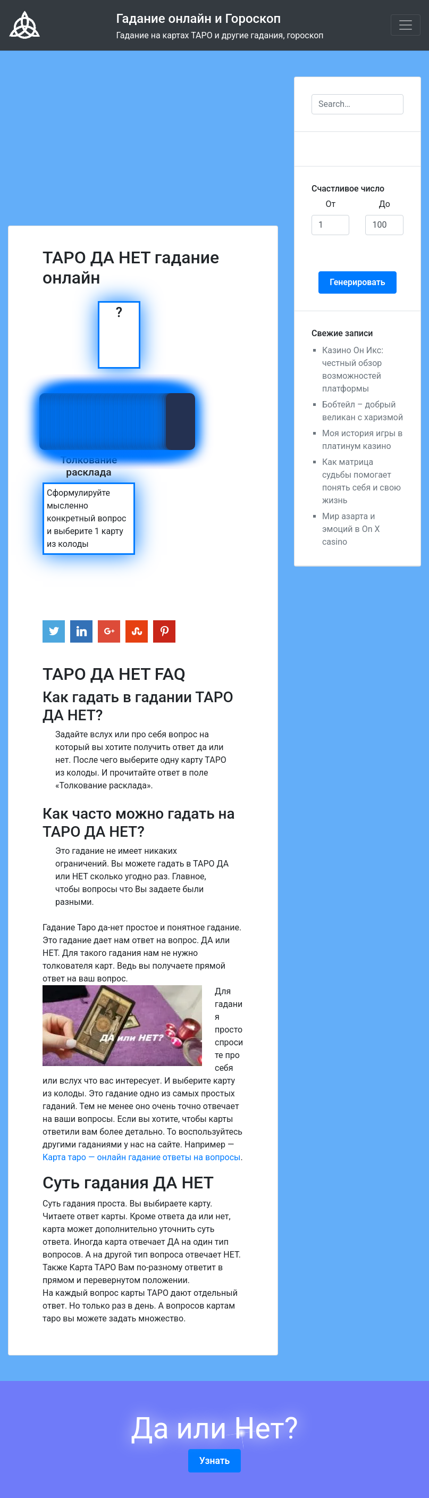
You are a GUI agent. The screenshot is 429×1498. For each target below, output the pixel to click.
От (330, 204)
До (384, 204)
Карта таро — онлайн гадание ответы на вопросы (141, 1157)
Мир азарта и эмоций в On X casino (351, 529)
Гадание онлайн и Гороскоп (198, 18)
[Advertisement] (143, 125)
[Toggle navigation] (405, 25)
